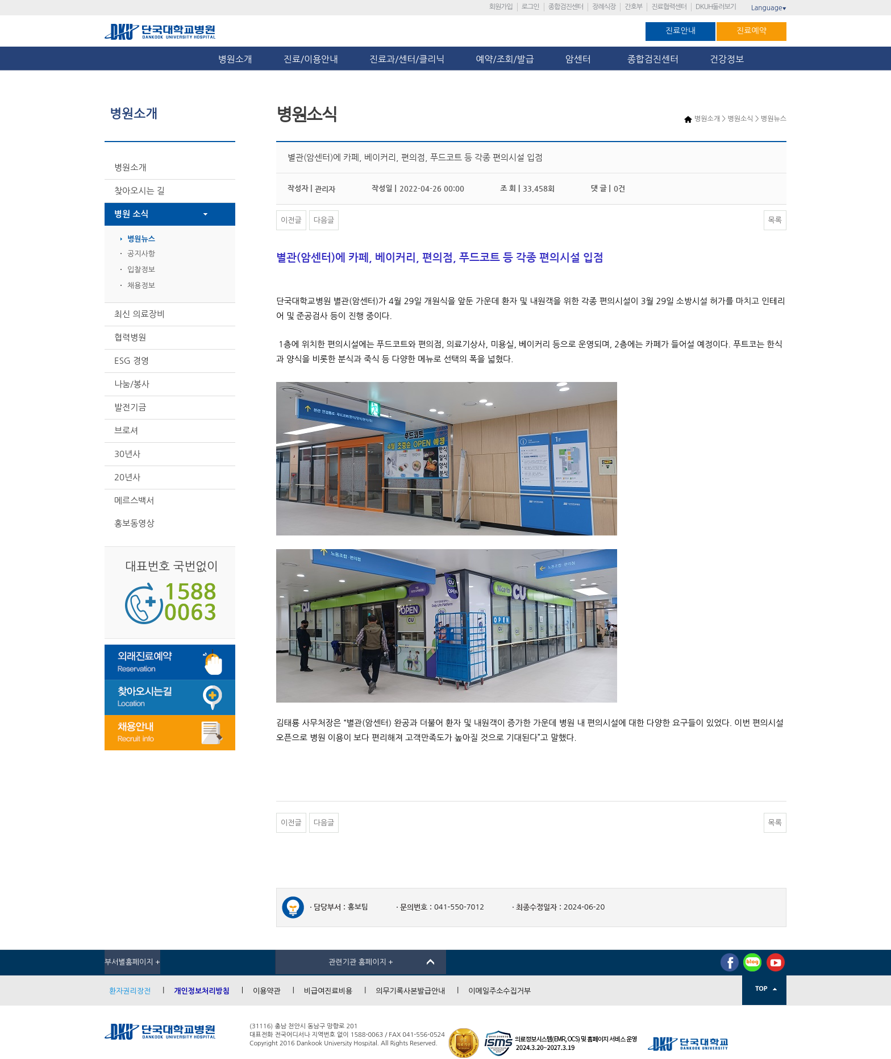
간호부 (633, 6)
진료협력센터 (668, 6)
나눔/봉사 (131, 384)
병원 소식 (131, 214)
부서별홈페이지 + (132, 962)
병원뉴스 (141, 239)
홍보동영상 (134, 523)
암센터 (580, 59)
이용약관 (267, 991)
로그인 (530, 6)
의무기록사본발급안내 (410, 991)
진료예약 (751, 31)
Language (768, 8)
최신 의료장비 (139, 314)
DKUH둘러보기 (716, 6)
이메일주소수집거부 (499, 991)
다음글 (324, 220)
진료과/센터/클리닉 (406, 59)
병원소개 (235, 59)
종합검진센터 (566, 6)
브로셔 (126, 430)
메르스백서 (134, 500)
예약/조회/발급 (505, 59)
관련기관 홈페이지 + (360, 962)
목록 (775, 220)
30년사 (127, 454)
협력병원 (130, 337)
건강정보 (727, 59)
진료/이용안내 (311, 59)
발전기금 (130, 407)
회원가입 (501, 6)
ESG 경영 (131, 360)
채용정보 (141, 285)
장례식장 (603, 6)
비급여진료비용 (328, 991)
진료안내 (680, 31)
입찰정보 (141, 269)
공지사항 (141, 254)
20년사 (127, 477)
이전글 (291, 220)
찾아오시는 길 (139, 190)
